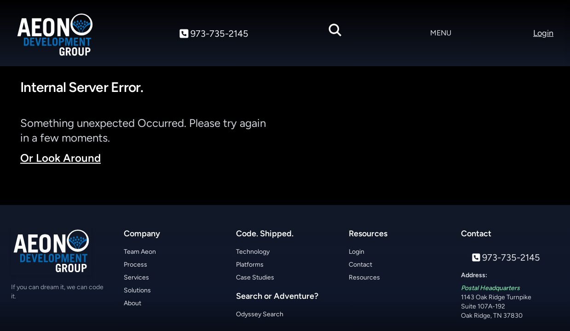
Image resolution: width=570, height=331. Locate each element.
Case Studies (255, 277)
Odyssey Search (259, 314)
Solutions (137, 290)
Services (136, 277)
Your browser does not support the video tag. (424, 139)
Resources (364, 277)
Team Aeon (140, 252)
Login (356, 252)
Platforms (250, 264)
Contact (360, 264)
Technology (253, 252)
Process (135, 264)
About (132, 303)
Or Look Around (60, 158)
